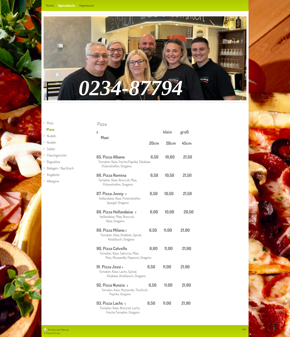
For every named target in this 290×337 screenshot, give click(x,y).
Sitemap (65, 329)
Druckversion (52, 329)
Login (243, 329)
